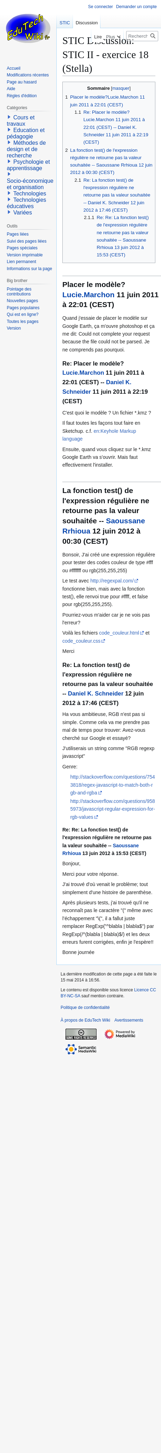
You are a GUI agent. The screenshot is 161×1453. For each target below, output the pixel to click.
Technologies (29, 194)
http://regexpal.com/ (112, 581)
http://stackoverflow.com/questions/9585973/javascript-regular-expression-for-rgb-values (112, 809)
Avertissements (128, 1020)
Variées (22, 213)
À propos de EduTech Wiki (85, 1020)
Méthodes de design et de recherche (26, 149)
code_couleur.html (119, 633)
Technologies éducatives (26, 203)
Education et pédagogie (25, 133)
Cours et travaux (21, 120)
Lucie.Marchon (88, 295)
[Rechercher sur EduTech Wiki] (142, 36)
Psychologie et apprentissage (28, 165)
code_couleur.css (81, 641)
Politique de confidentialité (85, 1007)
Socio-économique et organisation (30, 184)
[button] (9, 116)
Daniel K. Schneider (96, 693)
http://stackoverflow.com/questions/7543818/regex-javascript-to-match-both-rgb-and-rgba (112, 785)
